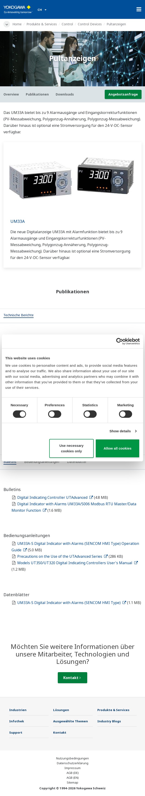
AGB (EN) (73, 778)
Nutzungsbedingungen (72, 758)
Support (15, 732)
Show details (120, 431)
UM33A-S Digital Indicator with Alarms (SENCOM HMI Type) (71, 602)
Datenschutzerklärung (72, 763)
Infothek (16, 721)
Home (17, 24)
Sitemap (72, 782)
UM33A (17, 221)
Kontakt (72, 677)
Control (67, 24)
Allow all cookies (117, 448)
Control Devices (90, 24)
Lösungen (61, 710)
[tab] (18, 316)
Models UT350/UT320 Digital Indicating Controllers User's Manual (77, 562)
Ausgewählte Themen (70, 721)
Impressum (72, 768)
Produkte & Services (41, 24)
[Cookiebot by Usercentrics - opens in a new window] (119, 341)
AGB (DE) (73, 773)
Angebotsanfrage (123, 94)
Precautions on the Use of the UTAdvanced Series (62, 556)
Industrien (17, 710)
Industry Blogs (109, 721)
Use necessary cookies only (71, 448)
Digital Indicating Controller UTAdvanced (55, 497)
